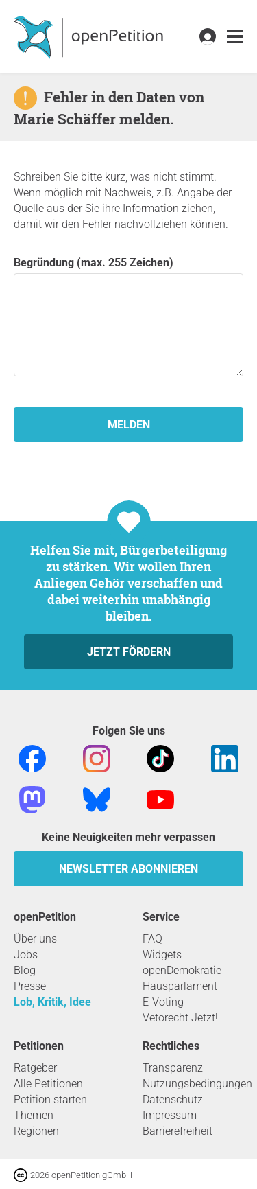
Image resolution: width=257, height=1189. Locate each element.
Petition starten (50, 1099)
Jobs (26, 954)
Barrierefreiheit (177, 1131)
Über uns (35, 938)
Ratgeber (35, 1067)
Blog (25, 970)
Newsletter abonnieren (128, 868)
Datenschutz (173, 1099)
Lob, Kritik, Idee (52, 1001)
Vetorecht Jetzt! (180, 1017)
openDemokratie (182, 970)
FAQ (152, 938)
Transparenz (173, 1067)
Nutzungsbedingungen (197, 1083)
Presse (30, 986)
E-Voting (163, 1001)
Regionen (36, 1131)
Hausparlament (180, 986)
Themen (33, 1115)
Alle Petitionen (48, 1083)
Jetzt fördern (129, 651)
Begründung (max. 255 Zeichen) (128, 316)
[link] (235, 36)
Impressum (170, 1115)
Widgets (162, 954)
